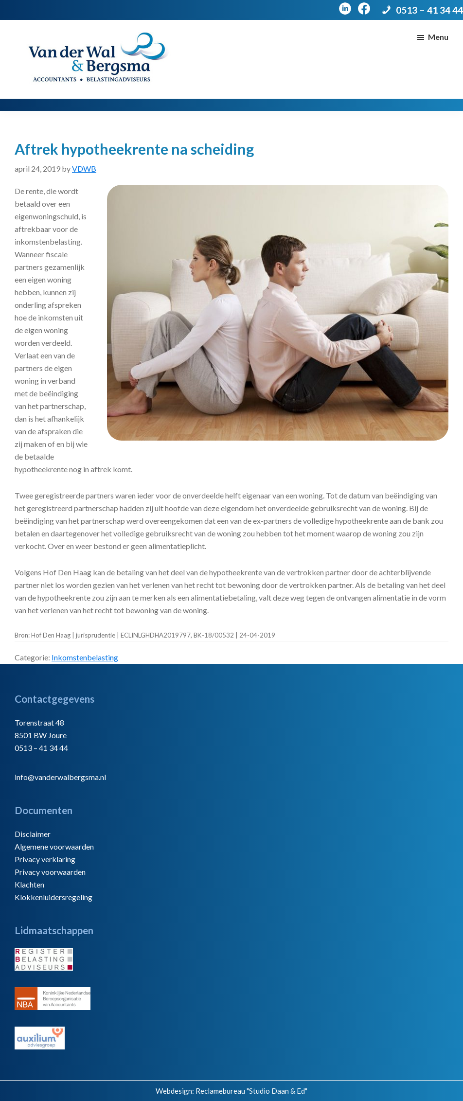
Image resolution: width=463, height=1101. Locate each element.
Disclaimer (33, 833)
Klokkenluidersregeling (53, 897)
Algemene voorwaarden (54, 846)
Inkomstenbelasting (85, 657)
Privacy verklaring (45, 859)
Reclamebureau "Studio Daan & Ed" (251, 1090)
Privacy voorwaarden (50, 871)
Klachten (29, 884)
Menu (438, 36)
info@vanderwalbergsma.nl (60, 776)
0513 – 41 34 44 (429, 10)
